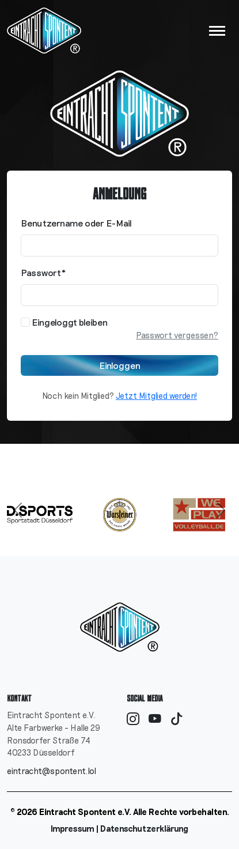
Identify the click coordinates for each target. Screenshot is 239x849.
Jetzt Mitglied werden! (156, 396)
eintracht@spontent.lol (51, 771)
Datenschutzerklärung (144, 828)
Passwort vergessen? (177, 335)
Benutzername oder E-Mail (76, 222)
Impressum (72, 828)
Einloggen (120, 365)
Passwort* (43, 272)
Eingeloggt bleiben (64, 321)
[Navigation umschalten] (217, 30)
